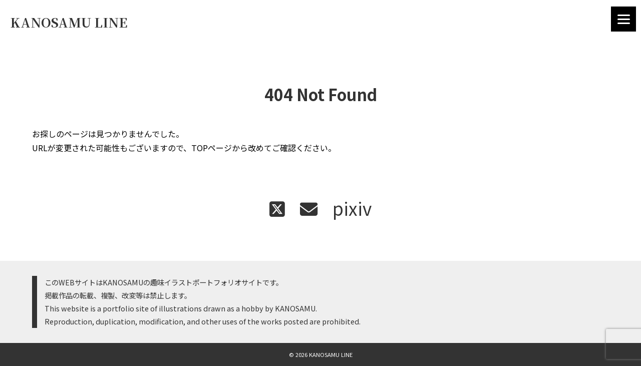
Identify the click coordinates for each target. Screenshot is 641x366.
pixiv (352, 208)
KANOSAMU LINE (69, 22)
